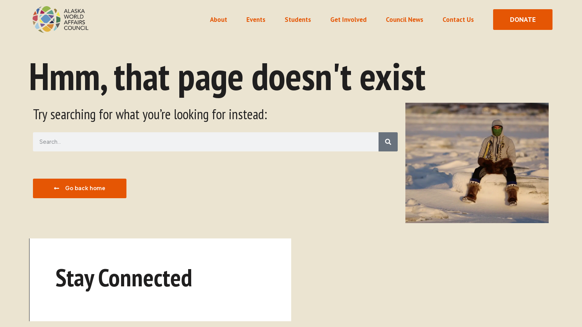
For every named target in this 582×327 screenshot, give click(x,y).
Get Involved (348, 19)
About (218, 19)
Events (256, 19)
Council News (404, 19)
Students (298, 19)
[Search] (388, 141)
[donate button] (522, 19)
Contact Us (458, 19)
